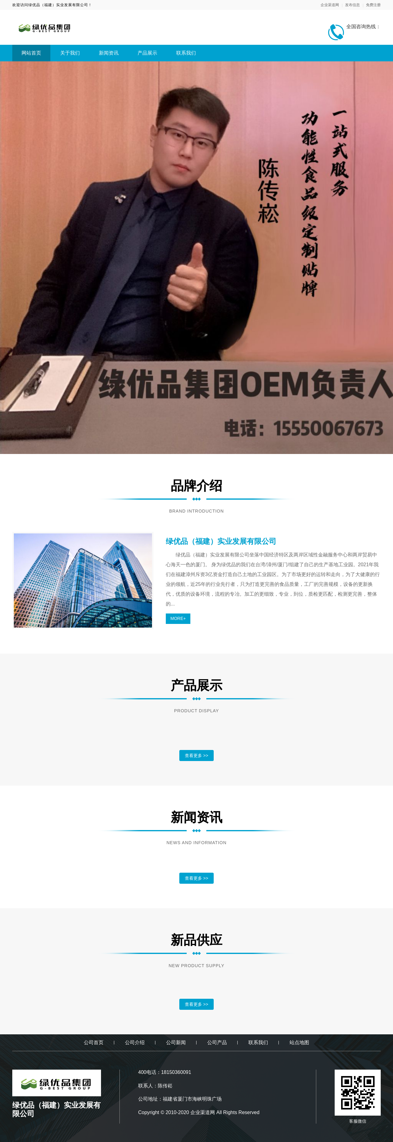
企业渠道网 (330, 5)
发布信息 (352, 5)
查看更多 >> (196, 755)
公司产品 (217, 1042)
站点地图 (299, 1042)
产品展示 (147, 53)
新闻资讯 (109, 53)
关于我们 (70, 53)
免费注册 (373, 5)
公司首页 (93, 1042)
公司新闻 (176, 1042)
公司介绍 (135, 1042)
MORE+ (178, 618)
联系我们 (186, 53)
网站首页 (31, 53)
